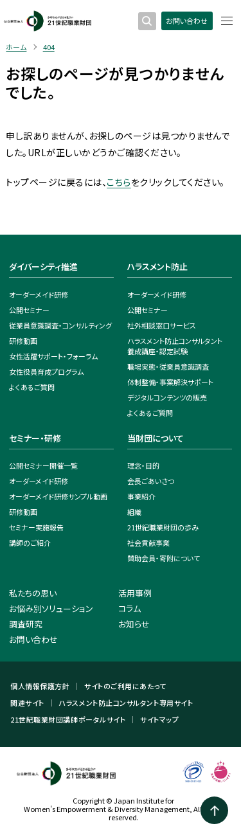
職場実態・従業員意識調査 (168, 366)
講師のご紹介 (30, 542)
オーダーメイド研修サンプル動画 (58, 496)
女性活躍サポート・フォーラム (53, 356)
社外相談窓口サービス (161, 325)
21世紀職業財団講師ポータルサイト (67, 719)
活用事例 (135, 593)
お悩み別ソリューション (51, 608)
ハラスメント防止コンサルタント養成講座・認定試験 (174, 346)
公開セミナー (29, 310)
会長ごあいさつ (150, 481)
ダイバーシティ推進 (43, 266)
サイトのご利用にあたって (125, 686)
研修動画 (23, 341)
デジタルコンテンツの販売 (167, 397)
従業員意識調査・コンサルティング (60, 325)
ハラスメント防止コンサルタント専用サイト (125, 702)
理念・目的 (143, 465)
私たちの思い (33, 593)
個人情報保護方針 (39, 686)
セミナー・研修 (35, 438)
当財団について (155, 438)
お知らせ (134, 624)
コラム (129, 608)
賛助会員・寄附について (163, 558)
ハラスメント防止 (157, 266)
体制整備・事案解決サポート (170, 382)
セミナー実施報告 (36, 527)
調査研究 (25, 624)
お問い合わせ (187, 20)
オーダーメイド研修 (38, 294)
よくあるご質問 (32, 387)
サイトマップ (159, 719)
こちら (118, 182)
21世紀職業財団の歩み (163, 527)
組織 (134, 512)
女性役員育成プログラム (46, 371)
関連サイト (27, 702)
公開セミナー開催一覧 (43, 465)
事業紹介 (141, 496)
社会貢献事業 (148, 542)
